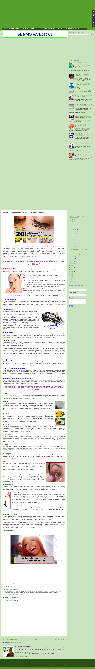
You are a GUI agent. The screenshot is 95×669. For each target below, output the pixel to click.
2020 (71, 261)
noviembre (74, 231)
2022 (71, 225)
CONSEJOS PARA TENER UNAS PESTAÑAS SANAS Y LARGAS (79, 250)
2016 (71, 269)
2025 (71, 219)
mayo (73, 243)
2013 (71, 275)
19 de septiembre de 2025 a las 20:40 (13, 594)
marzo (73, 248)
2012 (71, 277)
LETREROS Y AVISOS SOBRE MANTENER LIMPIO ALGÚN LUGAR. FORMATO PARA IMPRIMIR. (82, 85)
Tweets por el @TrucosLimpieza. (76, 212)
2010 (71, 281)
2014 (71, 273)
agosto (73, 237)
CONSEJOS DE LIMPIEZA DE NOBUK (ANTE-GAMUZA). (82, 75)
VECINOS (61, 29)
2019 (71, 263)
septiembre (74, 235)
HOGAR (39, 29)
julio (73, 239)
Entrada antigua (60, 639)
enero (73, 258)
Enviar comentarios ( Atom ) (15, 642)
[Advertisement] (47, 14)
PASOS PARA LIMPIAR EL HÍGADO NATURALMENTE (79, 253)
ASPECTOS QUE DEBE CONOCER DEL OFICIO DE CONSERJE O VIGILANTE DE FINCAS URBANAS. (83, 106)
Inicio (35, 639)
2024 (71, 221)
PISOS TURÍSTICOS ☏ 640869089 (76, 29)
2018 (71, 265)
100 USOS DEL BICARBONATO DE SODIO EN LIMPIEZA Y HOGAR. (83, 144)
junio (73, 241)
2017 (71, 267)
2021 (71, 227)
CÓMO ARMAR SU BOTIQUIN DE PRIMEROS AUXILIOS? (83, 125)
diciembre (74, 229)
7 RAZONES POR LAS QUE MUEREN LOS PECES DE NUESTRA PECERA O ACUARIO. (83, 134)
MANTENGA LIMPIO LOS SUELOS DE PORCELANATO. (83, 96)
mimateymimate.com (9, 589)
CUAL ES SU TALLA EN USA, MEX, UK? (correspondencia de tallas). (83, 115)
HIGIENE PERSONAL (50, 29)
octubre (73, 233)
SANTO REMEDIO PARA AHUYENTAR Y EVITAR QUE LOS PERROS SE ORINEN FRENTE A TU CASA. (83, 64)
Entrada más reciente (10, 639)
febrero (73, 256)
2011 (71, 279)
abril (73, 246)
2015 (71, 271)
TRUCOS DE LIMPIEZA (28, 29)
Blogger (65, 665)
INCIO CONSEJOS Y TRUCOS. (11, 29)
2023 (71, 223)
